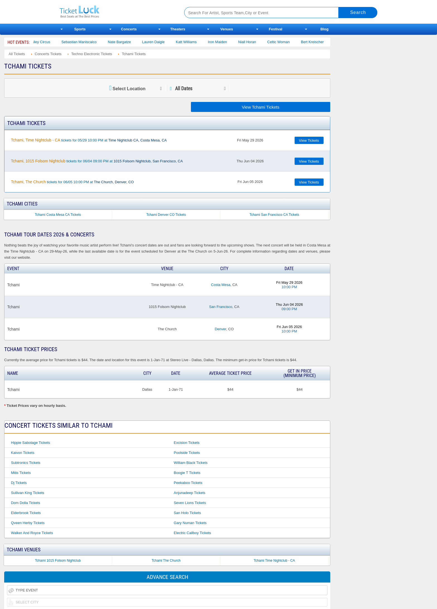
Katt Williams (191, 42)
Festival (275, 29)
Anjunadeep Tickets (189, 493)
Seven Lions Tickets (190, 503)
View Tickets (309, 140)
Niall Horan (252, 42)
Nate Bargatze (124, 42)
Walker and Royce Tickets (32, 533)
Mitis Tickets (21, 473)
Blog (325, 29)
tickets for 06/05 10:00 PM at (72, 182)
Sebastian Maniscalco (84, 42)
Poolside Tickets (187, 453)
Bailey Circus (45, 42)
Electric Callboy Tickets (192, 533)
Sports (80, 29)
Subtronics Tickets (25, 463)
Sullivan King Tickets (27, 493)
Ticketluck (115, 12)
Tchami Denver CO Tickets (166, 215)
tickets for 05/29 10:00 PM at (89, 140)
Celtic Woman (284, 42)
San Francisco (220, 307)
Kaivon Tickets (22, 453)
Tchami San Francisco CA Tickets (274, 215)
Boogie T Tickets (187, 473)
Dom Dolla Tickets (25, 503)
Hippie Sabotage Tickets (30, 443)
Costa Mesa (220, 285)
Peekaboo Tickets (188, 483)
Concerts (129, 29)
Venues (226, 29)
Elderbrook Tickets (26, 513)
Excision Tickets (186, 443)
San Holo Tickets (187, 513)
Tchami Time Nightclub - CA (274, 560)
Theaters (177, 29)
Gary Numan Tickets (190, 523)
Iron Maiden (223, 42)
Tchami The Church (166, 560)
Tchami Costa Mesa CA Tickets (58, 215)
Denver (220, 329)
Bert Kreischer (317, 42)
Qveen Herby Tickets (28, 523)
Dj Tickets (18, 483)
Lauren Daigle (159, 42)
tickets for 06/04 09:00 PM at (97, 161)
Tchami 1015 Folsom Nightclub (58, 560)
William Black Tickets (190, 463)
